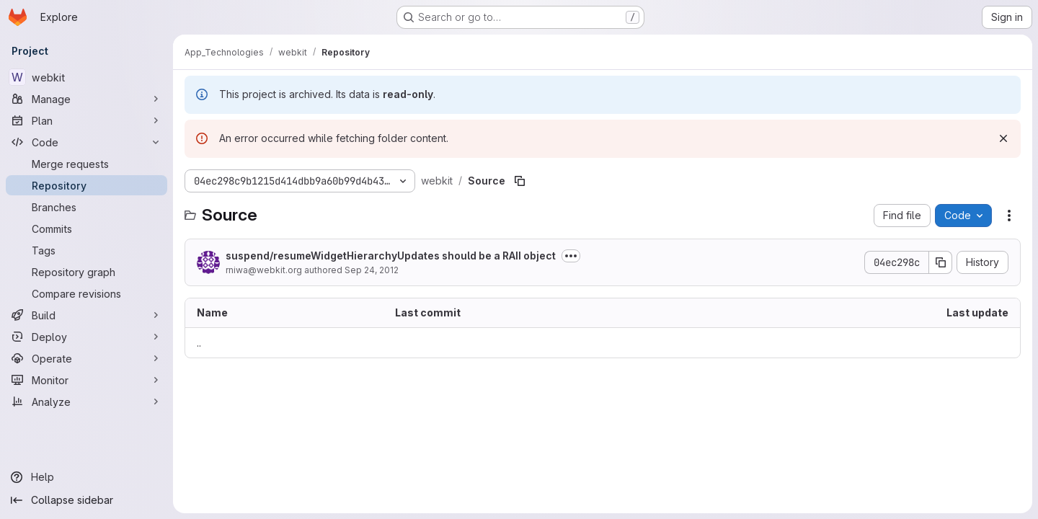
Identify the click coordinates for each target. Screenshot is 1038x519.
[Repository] (86, 185)
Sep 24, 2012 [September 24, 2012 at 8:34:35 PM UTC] (372, 270)
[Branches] (86, 207)
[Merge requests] (86, 164)
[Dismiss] (1003, 138)
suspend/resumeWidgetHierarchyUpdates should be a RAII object (391, 255)
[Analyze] (86, 401)
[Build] (86, 315)
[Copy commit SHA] (940, 262)
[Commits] (86, 228)
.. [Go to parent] (199, 343)
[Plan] (86, 120)
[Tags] (86, 250)
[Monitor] (86, 380)
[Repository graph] (86, 272)
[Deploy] (86, 337)
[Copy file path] (519, 180)
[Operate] (86, 358)
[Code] (86, 142)
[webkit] (86, 77)
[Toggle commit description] (571, 255)
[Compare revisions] (86, 293)
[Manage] (86, 99)
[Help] (86, 477)
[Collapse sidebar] (86, 500)
